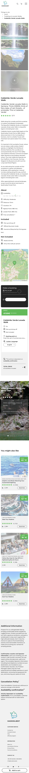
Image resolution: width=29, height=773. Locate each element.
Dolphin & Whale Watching (13, 479)
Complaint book (11, 732)
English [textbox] (9, 344)
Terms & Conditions (12, 750)
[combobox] (9, 344)
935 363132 (19, 758)
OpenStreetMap (17, 280)
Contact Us (10, 730)
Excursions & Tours (10, 517)
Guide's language (10, 341)
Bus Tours (20, 556)
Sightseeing (14, 556)
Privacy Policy (10, 748)
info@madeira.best (12, 761)
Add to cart (14, 770)
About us (9, 744)
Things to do (5, 12)
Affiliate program (11, 735)
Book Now (22, 487)
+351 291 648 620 (11, 758)
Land (6, 14)
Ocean (3, 479)
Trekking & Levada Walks (13, 16)
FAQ (8, 734)
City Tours (8, 556)
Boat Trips (23, 479)
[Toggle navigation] (26, 4)
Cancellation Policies (12, 746)
